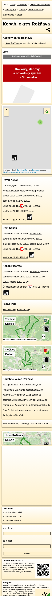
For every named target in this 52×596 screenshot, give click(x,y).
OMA (12, 4)
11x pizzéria (32, 395)
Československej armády (17, 286)
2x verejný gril (29, 400)
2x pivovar (19, 405)
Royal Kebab (10, 179)
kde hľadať (8, 528)
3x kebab (16, 400)
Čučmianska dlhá (13, 206)
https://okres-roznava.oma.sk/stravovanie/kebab (19, 172)
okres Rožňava (35, 9)
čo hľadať (7, 541)
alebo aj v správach (13, 520)
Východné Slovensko (40, 4)
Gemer (22, 9)
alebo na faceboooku (14, 516)
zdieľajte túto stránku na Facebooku (18, 564)
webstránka (8, 191)
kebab (20, 15)
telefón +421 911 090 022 (15, 211)
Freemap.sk (36, 170)
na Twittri (28, 565)
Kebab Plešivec (12, 265)
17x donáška (18, 395)
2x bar (40, 400)
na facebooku (21, 563)
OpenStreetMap (22, 170)
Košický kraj (10, 9)
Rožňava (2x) (9, 309)
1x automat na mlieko (36, 405)
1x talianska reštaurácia (19, 410)
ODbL (33, 587)
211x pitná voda (10, 384)
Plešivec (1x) (23, 309)
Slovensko (22, 4)
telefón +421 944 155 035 (15, 257)
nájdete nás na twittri (14, 512)
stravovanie (8, 15)
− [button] (6, 114)
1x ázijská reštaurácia (13, 415)
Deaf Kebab (10, 227)
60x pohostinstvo (28, 384)
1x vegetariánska (41, 410)
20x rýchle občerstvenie (26, 390)
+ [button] (6, 110)
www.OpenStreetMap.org (35, 585)
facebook (19, 191)
